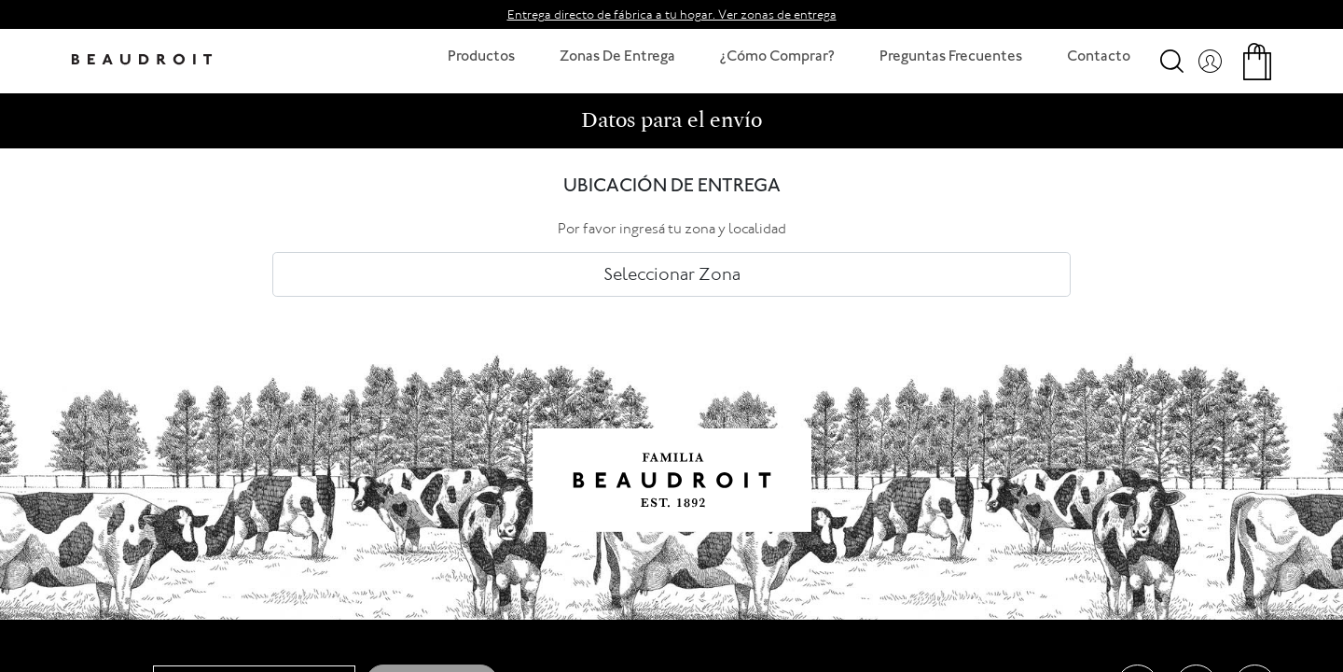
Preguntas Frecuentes (950, 57)
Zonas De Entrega (617, 57)
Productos (481, 57)
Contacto (1098, 57)
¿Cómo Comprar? (777, 57)
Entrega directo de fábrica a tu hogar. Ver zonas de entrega (672, 14)
